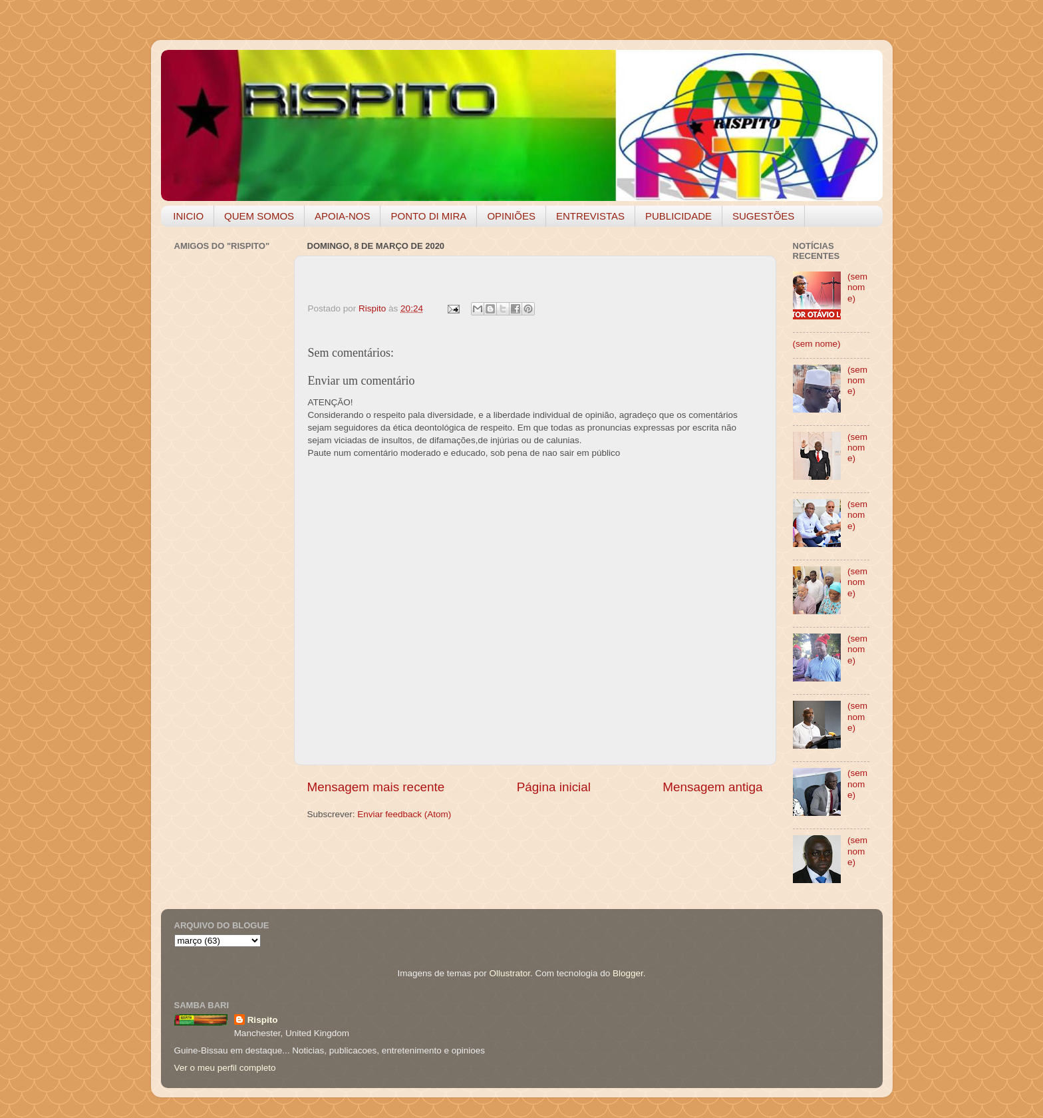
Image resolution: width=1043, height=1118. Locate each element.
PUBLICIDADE (678, 216)
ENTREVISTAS (590, 216)
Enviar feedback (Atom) (404, 814)
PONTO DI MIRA (428, 216)
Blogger (628, 973)
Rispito (262, 1020)
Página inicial (554, 787)
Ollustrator (510, 973)
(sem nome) (857, 287)
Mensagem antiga (712, 787)
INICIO (188, 216)
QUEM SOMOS (259, 216)
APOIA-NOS (342, 216)
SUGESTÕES (763, 216)
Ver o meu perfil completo (225, 1068)
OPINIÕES (511, 216)
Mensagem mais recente (376, 787)
